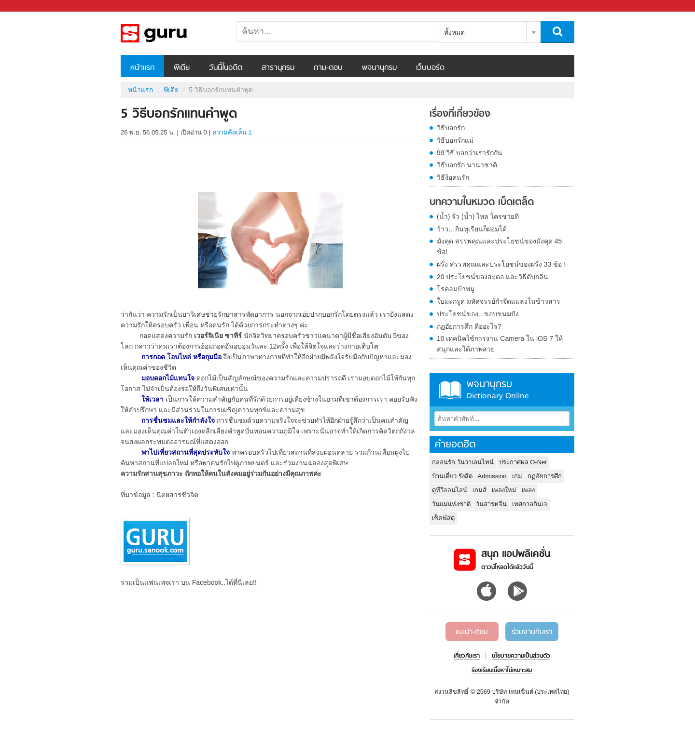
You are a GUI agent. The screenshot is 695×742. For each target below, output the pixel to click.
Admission (492, 476)
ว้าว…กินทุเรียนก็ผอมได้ (472, 229)
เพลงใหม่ (504, 490)
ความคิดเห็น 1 (232, 132)
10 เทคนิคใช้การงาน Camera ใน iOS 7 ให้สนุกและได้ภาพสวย (500, 344)
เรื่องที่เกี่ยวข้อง (460, 114)
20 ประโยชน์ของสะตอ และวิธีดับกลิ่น (492, 277)
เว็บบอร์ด (430, 68)
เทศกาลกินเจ (529, 504)
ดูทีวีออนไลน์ (449, 490)
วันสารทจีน (491, 504)
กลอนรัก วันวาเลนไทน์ (463, 462)
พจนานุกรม (379, 68)
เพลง (528, 490)
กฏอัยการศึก (545, 476)
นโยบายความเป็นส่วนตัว (521, 656)
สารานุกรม (278, 68)
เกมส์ (479, 490)
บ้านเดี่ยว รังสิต (452, 476)
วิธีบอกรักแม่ (455, 140)
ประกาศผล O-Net (523, 462)
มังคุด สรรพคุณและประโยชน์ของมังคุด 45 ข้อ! (499, 246)
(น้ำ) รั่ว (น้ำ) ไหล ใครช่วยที (478, 216)
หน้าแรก (142, 68)
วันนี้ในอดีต (225, 68)
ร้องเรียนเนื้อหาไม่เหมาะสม (502, 670)
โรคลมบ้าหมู (455, 289)
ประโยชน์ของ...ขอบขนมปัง (478, 314)
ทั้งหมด (454, 32)
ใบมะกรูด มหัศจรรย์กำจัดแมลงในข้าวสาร (498, 301)
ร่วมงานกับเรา (532, 632)
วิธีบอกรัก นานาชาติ (467, 165)
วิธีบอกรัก (451, 128)
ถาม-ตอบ (328, 68)
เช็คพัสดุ (443, 518)
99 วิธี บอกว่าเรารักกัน (469, 153)
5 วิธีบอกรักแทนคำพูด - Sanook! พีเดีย (171, 33)
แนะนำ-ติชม (472, 632)
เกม (517, 476)
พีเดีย (182, 68)
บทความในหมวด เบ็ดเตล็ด (482, 202)
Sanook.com (29, 6)
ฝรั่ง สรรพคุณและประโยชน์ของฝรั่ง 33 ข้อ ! (501, 264)
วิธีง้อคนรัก (453, 177)
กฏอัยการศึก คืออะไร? (469, 326)
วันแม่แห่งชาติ (451, 504)
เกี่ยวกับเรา (467, 656)
